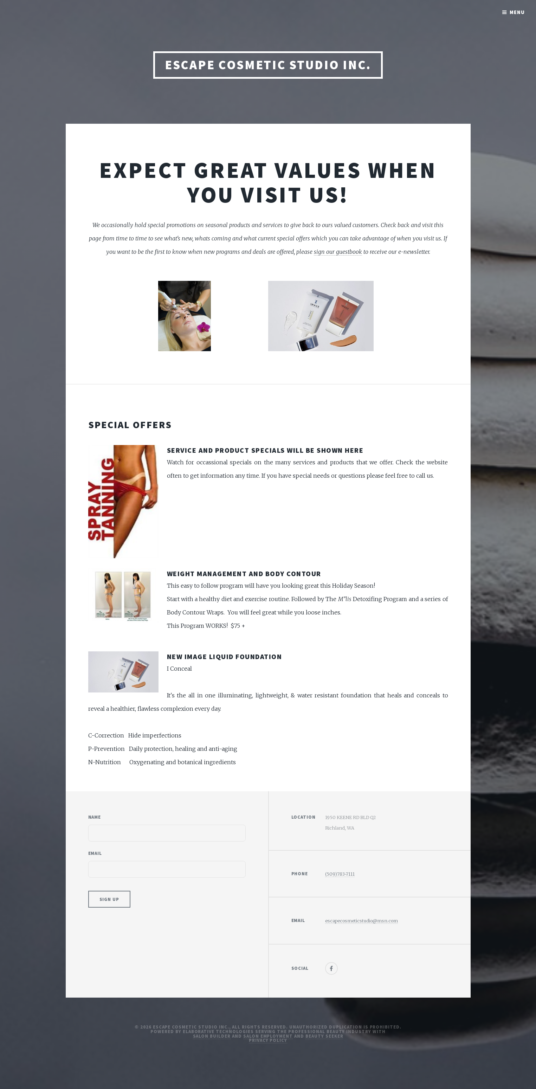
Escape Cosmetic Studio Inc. (268, 65)
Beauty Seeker (324, 1036)
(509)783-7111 (340, 874)
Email (95, 853)
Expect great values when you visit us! (268, 182)
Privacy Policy (268, 1040)
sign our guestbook (338, 251)
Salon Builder (212, 1036)
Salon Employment (268, 1036)
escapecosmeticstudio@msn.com (361, 920)
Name (94, 817)
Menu (517, 12)
